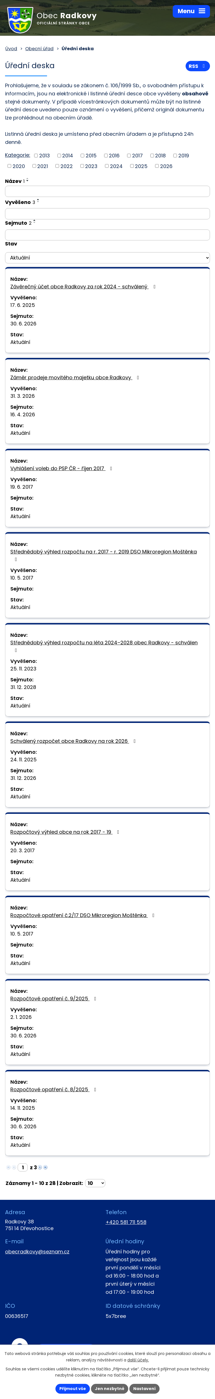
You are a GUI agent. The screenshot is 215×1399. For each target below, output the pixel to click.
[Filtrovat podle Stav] (107, 257)
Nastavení (144, 1388)
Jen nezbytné (109, 1388)
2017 (137, 155)
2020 (19, 165)
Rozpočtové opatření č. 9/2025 (54, 998)
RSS (198, 66)
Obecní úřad (39, 48)
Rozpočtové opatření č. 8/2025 (54, 1089)
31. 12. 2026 (23, 778)
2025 (141, 165)
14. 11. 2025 (22, 1107)
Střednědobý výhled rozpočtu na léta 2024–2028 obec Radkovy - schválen (104, 646)
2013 (44, 155)
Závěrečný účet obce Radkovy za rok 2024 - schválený (84, 286)
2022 (66, 165)
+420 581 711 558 (126, 1222)
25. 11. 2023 (23, 668)
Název (15, 181)
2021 (42, 165)
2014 (67, 155)
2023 (91, 165)
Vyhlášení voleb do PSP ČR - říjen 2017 (62, 468)
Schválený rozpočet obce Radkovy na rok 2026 (74, 741)
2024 (116, 165)
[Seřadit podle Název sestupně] (28, 181)
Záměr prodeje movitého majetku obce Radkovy (75, 377)
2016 (114, 155)
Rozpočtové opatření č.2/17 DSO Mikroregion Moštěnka (83, 915)
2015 (91, 155)
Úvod (11, 48)
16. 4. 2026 (22, 414)
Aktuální (20, 342)
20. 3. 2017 (22, 850)
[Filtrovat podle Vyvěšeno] (107, 213)
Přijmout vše (72, 1388)
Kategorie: (17, 154)
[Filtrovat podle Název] (107, 191)
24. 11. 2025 (23, 759)
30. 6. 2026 (23, 323)
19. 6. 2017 (21, 486)
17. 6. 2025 (22, 305)
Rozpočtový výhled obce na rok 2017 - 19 (65, 831)
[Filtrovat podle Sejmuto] (107, 235)
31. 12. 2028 (23, 687)
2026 (166, 165)
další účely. (138, 1360)
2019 (183, 155)
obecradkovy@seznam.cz (37, 1251)
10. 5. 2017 (21, 577)
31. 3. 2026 (22, 395)
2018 (160, 155)
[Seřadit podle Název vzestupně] (28, 178)
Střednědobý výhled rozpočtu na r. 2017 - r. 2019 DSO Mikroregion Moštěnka (103, 555)
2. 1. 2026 (21, 1017)
